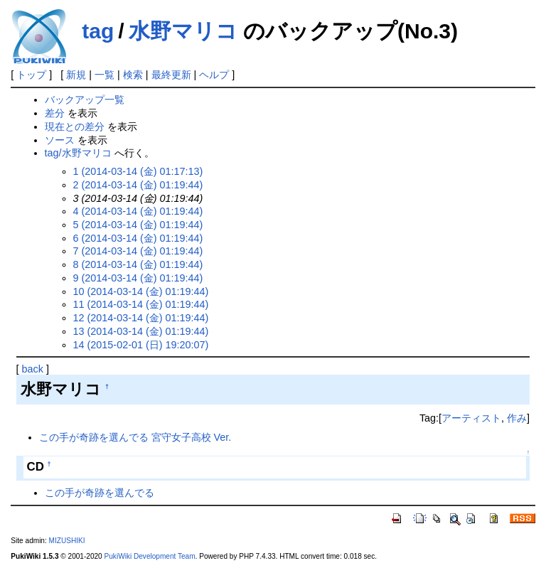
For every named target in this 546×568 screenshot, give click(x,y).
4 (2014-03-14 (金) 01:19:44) (138, 211)
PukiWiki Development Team (150, 556)
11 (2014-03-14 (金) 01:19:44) (141, 304)
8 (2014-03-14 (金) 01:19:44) (138, 264)
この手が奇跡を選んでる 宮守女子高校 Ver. (135, 437)
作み (517, 418)
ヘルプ (214, 74)
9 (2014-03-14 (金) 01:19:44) (138, 278)
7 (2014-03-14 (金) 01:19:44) (138, 251)
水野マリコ (183, 31)
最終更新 (171, 74)
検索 (133, 74)
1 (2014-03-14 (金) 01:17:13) (138, 171)
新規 (76, 74)
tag (98, 31)
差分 (55, 113)
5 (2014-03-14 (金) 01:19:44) (138, 224)
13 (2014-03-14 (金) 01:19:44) (141, 331)
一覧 (104, 74)
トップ (31, 74)
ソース (60, 140)
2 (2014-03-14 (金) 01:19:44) (138, 185)
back (32, 369)
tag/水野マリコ (78, 153)
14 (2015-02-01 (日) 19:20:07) (141, 344)
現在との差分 (75, 126)
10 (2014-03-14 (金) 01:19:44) (141, 291)
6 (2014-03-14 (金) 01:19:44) (138, 238)
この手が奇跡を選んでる (99, 492)
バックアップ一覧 (84, 99)
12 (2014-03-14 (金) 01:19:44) (141, 317)
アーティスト (471, 418)
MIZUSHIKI (67, 541)
